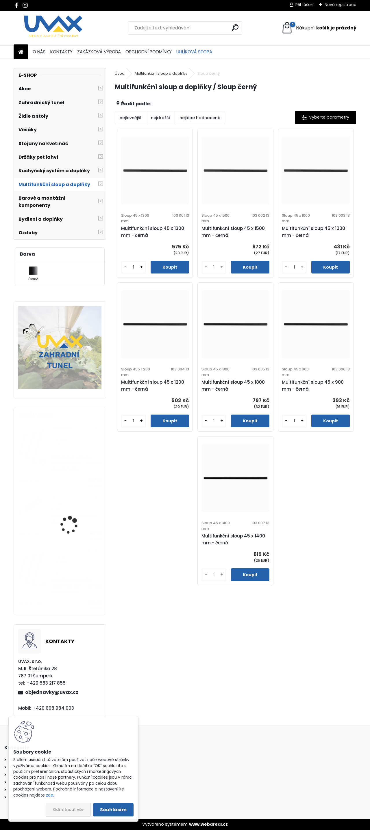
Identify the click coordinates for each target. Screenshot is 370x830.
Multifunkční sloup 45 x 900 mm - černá (313, 385)
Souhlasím (113, 809)
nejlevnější (130, 118)
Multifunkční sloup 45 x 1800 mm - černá (233, 385)
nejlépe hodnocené (200, 118)
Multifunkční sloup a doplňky (161, 73)
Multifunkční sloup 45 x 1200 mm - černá (152, 385)
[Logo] (53, 28)
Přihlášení (304, 5)
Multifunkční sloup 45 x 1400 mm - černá (233, 539)
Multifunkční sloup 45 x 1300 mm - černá (152, 231)
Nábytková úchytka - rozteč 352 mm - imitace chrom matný (76, 586)
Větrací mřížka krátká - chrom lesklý (75, 518)
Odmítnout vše (68, 809)
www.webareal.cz (208, 824)
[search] (235, 27)
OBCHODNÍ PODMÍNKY (148, 52)
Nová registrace (340, 5)
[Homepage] (21, 52)
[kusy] (133, 267)
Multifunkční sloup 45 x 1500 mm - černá (233, 231)
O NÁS (39, 52)
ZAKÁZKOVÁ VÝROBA (99, 52)
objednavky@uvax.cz (51, 692)
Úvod (120, 73)
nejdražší (160, 118)
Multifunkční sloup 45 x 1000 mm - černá (313, 231)
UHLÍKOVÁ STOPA (194, 52)
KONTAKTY (61, 52)
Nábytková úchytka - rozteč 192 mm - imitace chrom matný (76, 463)
